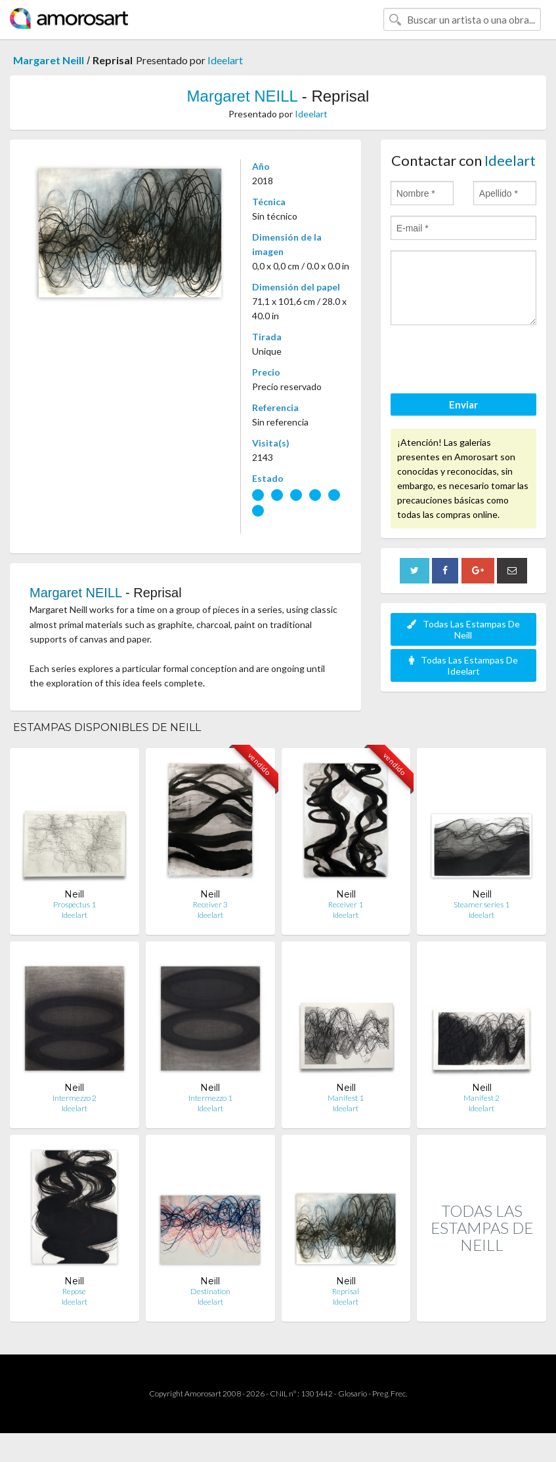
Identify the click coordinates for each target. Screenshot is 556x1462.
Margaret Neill (48, 60)
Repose (74, 1291)
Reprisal (345, 1291)
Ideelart (225, 60)
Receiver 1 (345, 904)
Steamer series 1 (481, 904)
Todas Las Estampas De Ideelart (463, 665)
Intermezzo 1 (210, 1098)
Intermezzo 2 (74, 1098)
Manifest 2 (481, 1098)
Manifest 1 (346, 1098)
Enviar (463, 404)
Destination (210, 1291)
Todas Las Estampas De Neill (463, 629)
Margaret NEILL (242, 96)
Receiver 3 (210, 904)
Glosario (352, 1393)
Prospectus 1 (74, 904)
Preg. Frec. (389, 1393)
